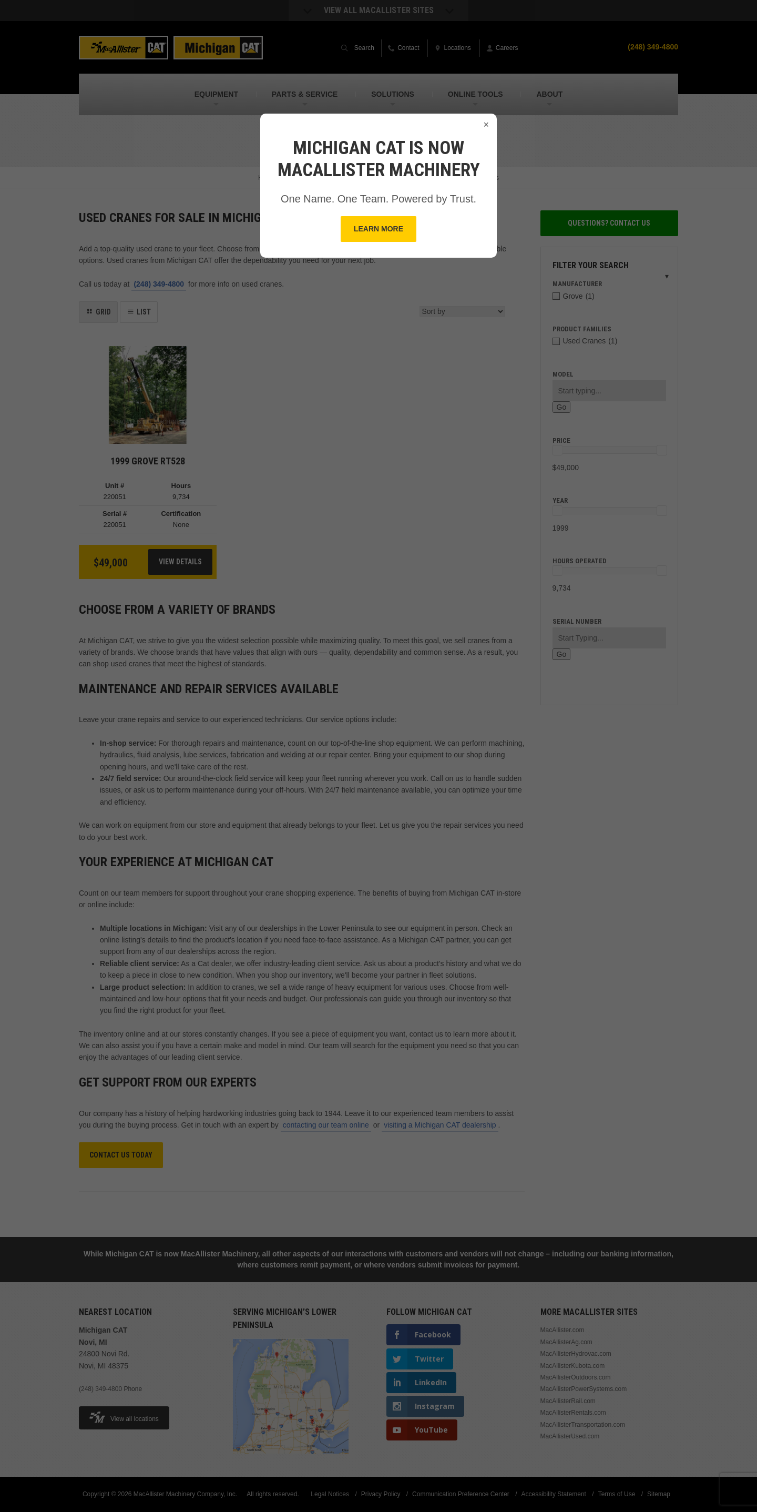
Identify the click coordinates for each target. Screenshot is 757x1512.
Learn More (378, 229)
